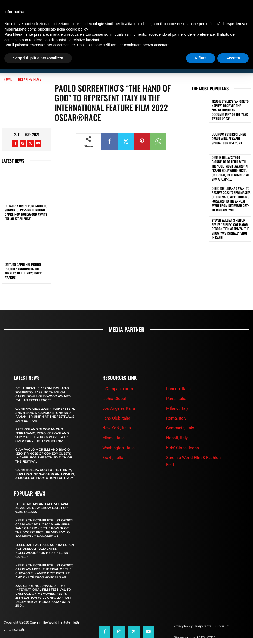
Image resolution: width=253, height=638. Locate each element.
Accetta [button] (233, 58)
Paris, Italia (176, 385)
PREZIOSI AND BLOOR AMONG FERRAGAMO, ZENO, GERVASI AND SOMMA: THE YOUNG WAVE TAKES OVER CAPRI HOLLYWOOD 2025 (42, 421)
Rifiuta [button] (201, 58)
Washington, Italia (118, 435)
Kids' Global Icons (182, 435)
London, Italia (178, 375)
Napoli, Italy (177, 425)
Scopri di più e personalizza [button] (38, 58)
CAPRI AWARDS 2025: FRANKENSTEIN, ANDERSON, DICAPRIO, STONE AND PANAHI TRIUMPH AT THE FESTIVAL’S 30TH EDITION (45, 401)
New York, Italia (116, 415)
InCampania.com (117, 375)
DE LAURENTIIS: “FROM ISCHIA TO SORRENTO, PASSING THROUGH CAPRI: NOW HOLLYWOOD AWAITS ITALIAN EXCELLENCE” (26, 199)
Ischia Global (114, 385)
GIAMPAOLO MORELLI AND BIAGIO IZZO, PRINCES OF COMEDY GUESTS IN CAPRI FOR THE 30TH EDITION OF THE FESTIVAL (43, 441)
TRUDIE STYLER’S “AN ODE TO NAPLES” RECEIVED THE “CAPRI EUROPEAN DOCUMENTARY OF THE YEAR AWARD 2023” (230, 97)
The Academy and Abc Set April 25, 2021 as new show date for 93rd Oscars (42, 493)
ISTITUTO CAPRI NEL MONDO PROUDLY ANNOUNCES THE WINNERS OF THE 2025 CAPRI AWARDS (23, 258)
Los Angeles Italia (118, 395)
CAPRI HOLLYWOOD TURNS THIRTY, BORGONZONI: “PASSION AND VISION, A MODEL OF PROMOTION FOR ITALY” (45, 459)
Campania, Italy (180, 415)
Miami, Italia (113, 425)
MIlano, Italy (177, 395)
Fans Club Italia (116, 405)
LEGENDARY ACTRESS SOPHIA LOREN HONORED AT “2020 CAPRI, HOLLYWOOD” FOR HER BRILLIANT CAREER (44, 534)
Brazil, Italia (112, 444)
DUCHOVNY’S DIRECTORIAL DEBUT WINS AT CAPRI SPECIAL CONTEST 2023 (230, 126)
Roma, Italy (176, 405)
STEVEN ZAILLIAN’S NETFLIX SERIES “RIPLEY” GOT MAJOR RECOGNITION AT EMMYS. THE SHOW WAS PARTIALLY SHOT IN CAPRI (230, 211)
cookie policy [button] (77, 29)
